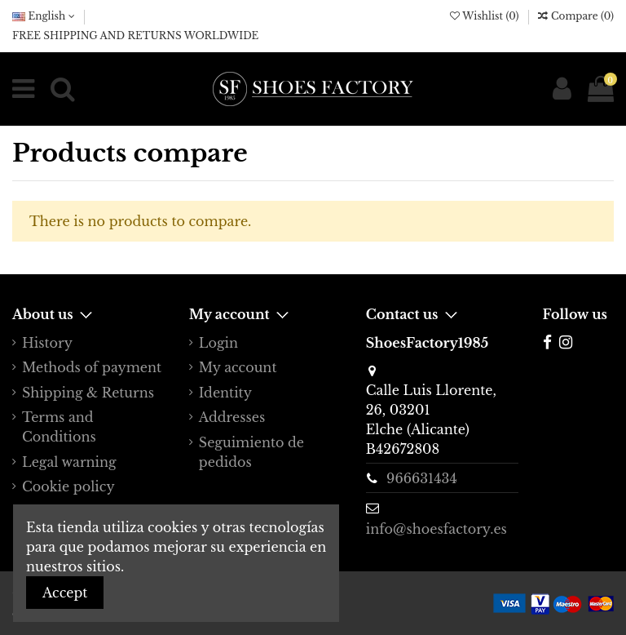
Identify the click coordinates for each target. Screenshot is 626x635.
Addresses (232, 417)
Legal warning (69, 462)
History (47, 343)
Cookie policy (68, 486)
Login (218, 343)
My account (238, 367)
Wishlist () (486, 16)
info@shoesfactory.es (436, 529)
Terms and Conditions (59, 427)
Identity (225, 392)
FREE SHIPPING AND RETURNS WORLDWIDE (135, 35)
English (43, 16)
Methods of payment (91, 367)
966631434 (421, 478)
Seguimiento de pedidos (251, 452)
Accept (64, 592)
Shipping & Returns (88, 392)
